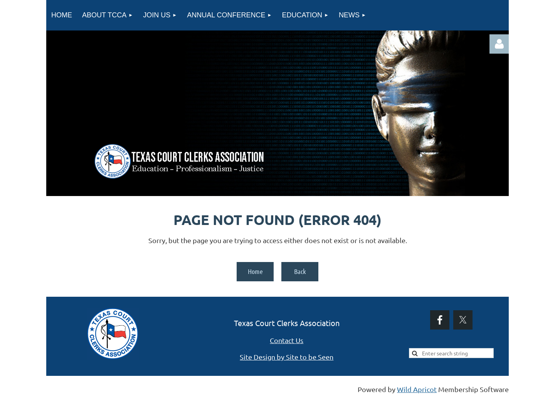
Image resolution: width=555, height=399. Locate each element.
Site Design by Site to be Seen (286, 357)
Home (255, 271)
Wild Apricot (417, 389)
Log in (499, 44)
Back (300, 271)
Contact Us (286, 340)
